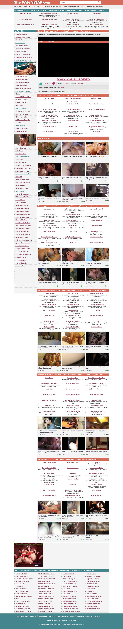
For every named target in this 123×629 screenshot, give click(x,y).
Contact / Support (51, 620)
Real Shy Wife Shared (22, 246)
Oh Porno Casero (21, 260)
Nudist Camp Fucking (22, 231)
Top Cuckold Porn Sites (49, 19)
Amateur (52, 91)
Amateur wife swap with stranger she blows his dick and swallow (48, 431)
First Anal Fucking (21, 220)
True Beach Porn (20, 162)
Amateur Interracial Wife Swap (73, 6)
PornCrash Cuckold (21, 114)
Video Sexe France (21, 185)
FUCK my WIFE (20, 125)
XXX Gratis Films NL (21, 251)
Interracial (61, 91)
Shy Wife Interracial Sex (23, 88)
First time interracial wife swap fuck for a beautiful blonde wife (49, 262)
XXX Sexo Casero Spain (23, 254)
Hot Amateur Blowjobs (22, 120)
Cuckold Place (20, 200)
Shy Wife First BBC (96, 24)
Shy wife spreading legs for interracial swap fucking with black (48, 367)
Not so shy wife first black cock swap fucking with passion (72, 198)
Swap (56, 91)
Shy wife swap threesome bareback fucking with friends (71, 262)
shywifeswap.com (44, 624)
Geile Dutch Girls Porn (22, 223)
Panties (44, 91)
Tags (39, 91)
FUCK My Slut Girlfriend (49, 24)
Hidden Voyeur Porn (72, 19)
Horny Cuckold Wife (21, 128)
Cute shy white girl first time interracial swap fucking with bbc (72, 347)
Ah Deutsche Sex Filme (22, 111)
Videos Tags (97, 616)
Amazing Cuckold (25, 13)
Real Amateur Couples (22, 91)
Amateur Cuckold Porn (22, 214)
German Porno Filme (22, 208)
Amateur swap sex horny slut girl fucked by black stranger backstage (73, 283)
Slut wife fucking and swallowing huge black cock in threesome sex (48, 452)
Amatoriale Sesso (21, 131)
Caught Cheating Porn (22, 248)
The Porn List (19, 94)
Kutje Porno (19, 151)
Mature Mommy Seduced (49, 13)
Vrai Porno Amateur (21, 100)
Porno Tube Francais (22, 156)
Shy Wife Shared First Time (52, 6)
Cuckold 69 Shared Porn (23, 97)
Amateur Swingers (73, 24)
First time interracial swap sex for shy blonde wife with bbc (48, 347)
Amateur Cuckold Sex (50, 87)
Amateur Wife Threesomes (25, 24)
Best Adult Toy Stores (22, 194)
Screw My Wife (96, 13)
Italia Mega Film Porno (22, 182)
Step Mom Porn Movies (22, 228)
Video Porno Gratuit (21, 205)
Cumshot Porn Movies (96, 19)
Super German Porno (22, 179)
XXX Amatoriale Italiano (23, 197)
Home (17, 616)
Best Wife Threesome (22, 82)
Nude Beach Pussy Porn (23, 168)
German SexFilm (20, 102)
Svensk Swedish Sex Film (23, 165)
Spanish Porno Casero (22, 243)
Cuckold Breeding (21, 257)
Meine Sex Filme (20, 108)
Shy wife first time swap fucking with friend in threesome (48, 178)
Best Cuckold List (21, 263)
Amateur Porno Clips (22, 171)
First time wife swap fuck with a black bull (97, 198)
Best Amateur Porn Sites (23, 234)
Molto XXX (18, 177)
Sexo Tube (18, 123)
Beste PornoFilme (21, 85)
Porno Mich (19, 105)
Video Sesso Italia (21, 117)
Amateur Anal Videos (22, 211)
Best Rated (27, 6)
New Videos (18, 6)
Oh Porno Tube (20, 266)
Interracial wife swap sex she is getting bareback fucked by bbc (48, 536)
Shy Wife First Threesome (94, 6)
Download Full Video (73, 79)
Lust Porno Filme (20, 154)
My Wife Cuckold (72, 13)
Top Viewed (37, 6)
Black (47, 91)
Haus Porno (19, 159)
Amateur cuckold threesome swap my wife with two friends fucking (96, 262)
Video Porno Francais (22, 188)
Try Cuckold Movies (25, 19)
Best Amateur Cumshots (23, 174)
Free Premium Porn (21, 191)
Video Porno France (21, 237)
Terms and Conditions (69, 620)
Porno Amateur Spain (22, 217)
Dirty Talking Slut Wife (22, 148)
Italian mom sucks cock (23, 225)
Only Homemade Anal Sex (23, 240)
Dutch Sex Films (20, 202)
